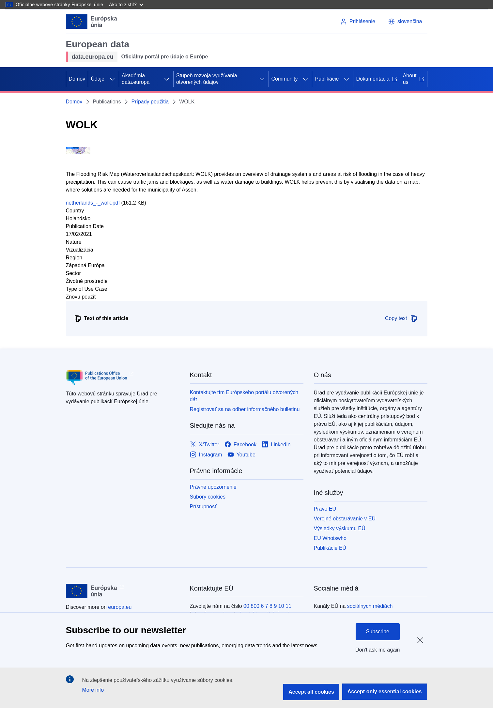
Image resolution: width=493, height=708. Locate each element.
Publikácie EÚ (330, 548)
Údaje (97, 79)
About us (413, 79)
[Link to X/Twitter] (204, 444)
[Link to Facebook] (240, 444)
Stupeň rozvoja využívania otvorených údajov (206, 79)
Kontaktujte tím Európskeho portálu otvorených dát (244, 396)
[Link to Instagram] (206, 454)
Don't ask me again (377, 650)
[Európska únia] (91, 21)
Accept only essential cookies (384, 691)
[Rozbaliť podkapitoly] (112, 79)
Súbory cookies (207, 497)
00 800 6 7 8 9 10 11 (267, 606)
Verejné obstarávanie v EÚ (345, 518)
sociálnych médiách (370, 606)
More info (93, 690)
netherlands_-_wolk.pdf (93, 203)
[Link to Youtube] (241, 454)
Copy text (401, 318)
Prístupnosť (203, 506)
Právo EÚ (325, 509)
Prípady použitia (150, 101)
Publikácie (327, 79)
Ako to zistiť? (126, 4)
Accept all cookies (311, 692)
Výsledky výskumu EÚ (339, 528)
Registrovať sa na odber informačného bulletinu (245, 409)
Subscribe (377, 631)
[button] (405, 21)
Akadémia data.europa (135, 79)
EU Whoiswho (330, 538)
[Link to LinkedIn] (276, 444)
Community (284, 79)
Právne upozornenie (213, 487)
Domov (77, 79)
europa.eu (119, 607)
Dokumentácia (376, 79)
